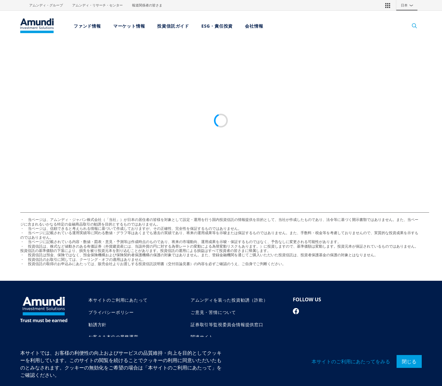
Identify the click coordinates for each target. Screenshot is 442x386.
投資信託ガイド (173, 26)
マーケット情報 (129, 26)
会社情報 (254, 26)
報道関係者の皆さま (147, 5)
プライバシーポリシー (111, 312)
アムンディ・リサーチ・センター (97, 5)
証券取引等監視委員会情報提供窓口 (227, 324)
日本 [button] (408, 5)
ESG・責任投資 (217, 26)
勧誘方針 (97, 324)
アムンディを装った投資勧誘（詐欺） (229, 300)
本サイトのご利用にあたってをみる (351, 361)
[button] (387, 5)
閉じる (409, 361)
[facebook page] (296, 311)
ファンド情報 (87, 26)
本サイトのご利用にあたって (117, 300)
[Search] (411, 26)
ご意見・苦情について (213, 312)
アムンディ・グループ (46, 5)
